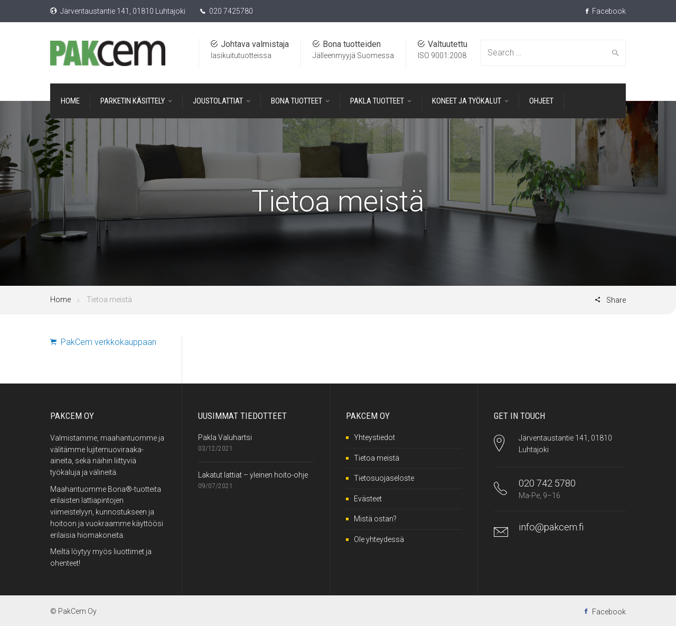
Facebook (606, 11)
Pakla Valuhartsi (225, 437)
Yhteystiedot (374, 437)
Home (60, 299)
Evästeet (368, 498)
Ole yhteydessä (379, 539)
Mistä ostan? (375, 519)
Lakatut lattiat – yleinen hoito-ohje (253, 475)
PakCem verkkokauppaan (103, 342)
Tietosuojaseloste (384, 478)
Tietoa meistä (376, 458)
